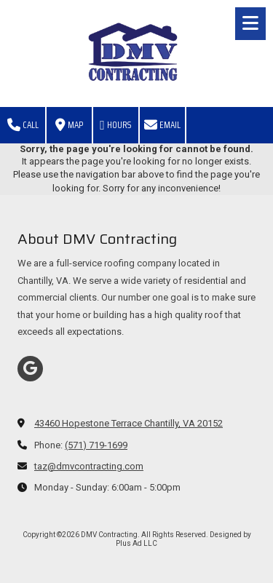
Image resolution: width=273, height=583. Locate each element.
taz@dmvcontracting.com (88, 466)
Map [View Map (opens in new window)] (69, 124)
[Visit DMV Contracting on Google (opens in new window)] (30, 368)
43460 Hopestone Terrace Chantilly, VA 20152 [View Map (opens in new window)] (128, 423)
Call (23, 124)
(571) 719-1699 (96, 445)
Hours (116, 124)
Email (162, 124)
